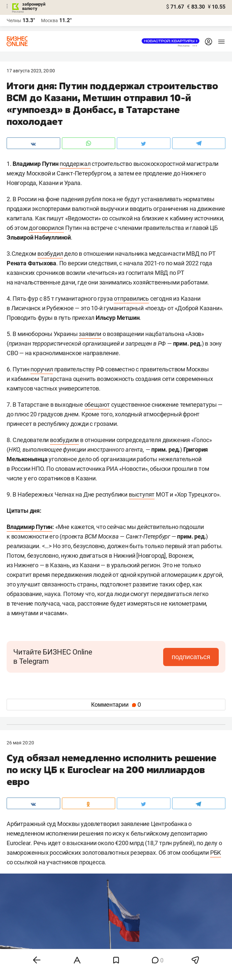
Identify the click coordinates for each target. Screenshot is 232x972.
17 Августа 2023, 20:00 (31, 70)
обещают (97, 404)
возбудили (64, 439)
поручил (41, 369)
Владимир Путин (29, 526)
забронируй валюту (33, 6)
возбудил (50, 253)
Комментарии (116, 704)
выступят (142, 494)
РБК (215, 852)
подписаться (191, 656)
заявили (90, 333)
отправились (131, 298)
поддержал (75, 163)
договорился (46, 227)
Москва (49, 20)
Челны (14, 20)
